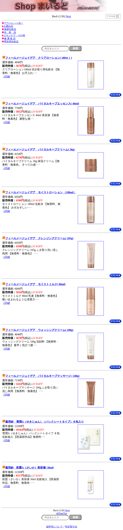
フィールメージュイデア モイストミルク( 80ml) (35, 284)
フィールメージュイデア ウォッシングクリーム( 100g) (39, 330)
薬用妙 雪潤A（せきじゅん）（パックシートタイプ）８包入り (44, 421)
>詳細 (6, 76)
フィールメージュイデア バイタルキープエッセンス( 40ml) (42, 103)
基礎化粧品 (10, 29)
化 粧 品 (10, 32)
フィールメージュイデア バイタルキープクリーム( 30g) (40, 149)
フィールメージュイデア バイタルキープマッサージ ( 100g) (42, 375)
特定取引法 (71, 526)
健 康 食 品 (10, 38)
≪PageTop (61, 513)
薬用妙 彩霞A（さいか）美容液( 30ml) (29, 467)
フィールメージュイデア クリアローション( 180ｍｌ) (38, 57)
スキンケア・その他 (14, 35)
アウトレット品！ (13, 23)
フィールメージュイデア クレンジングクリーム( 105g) (39, 238)
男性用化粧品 (11, 41)
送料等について (54, 526)
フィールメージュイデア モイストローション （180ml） (40, 192)
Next (68, 16)
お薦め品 (8, 26)
